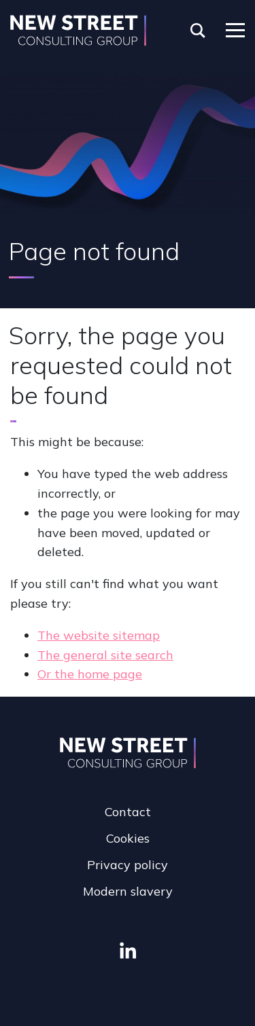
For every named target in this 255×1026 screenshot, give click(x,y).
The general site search (105, 655)
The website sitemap (98, 635)
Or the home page (89, 674)
